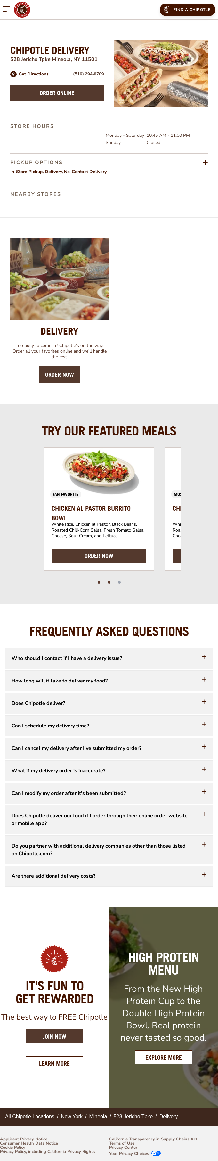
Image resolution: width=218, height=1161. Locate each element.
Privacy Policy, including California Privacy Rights (47, 1152)
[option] (99, 509)
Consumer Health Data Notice (29, 1143)
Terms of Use (121, 1143)
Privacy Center (123, 1148)
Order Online (57, 93)
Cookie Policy (12, 1148)
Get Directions (34, 74)
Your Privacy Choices (129, 1154)
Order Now (59, 374)
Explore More (163, 1057)
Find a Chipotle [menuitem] (186, 9)
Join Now (54, 1036)
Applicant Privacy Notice (23, 1139)
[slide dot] (99, 582)
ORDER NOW (99, 555)
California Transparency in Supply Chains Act (153, 1139)
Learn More (61, 1063)
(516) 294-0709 (88, 73)
